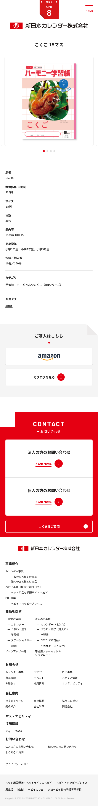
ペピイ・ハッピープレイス (26, 606)
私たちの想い (70, 703)
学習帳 (9, 285)
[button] (44, 151)
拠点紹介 (10, 709)
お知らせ (11, 667)
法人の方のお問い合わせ (19, 749)
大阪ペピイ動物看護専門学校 (65, 791)
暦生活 (9, 791)
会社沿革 (39, 709)
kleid (14, 648)
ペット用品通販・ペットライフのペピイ (28, 784)
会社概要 (39, 703)
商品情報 (10, 680)
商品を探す (13, 614)
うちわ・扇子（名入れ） (55, 632)
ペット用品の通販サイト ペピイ (29, 595)
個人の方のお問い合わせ (62, 749)
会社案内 (11, 695)
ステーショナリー (21, 643)
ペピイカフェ (35, 791)
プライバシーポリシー (18, 767)
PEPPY (38, 675)
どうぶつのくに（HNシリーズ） (42, 285)
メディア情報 (69, 680)
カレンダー (17, 627)
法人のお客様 (43, 622)
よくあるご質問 (14, 755)
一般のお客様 (13, 622)
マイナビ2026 (13, 734)
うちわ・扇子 (19, 632)
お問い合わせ (15, 741)
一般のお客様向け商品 (24, 579)
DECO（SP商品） (51, 643)
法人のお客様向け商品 (24, 584)
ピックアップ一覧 (15, 654)
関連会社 (67, 709)
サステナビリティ (72, 686)
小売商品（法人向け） (54, 648)
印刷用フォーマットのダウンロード (48, 655)
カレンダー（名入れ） (54, 627)
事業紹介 (11, 566)
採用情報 (39, 686)
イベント (39, 680)
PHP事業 (10, 600)
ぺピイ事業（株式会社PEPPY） (23, 589)
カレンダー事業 (14, 574)
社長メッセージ (14, 703)
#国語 (9, 306)
